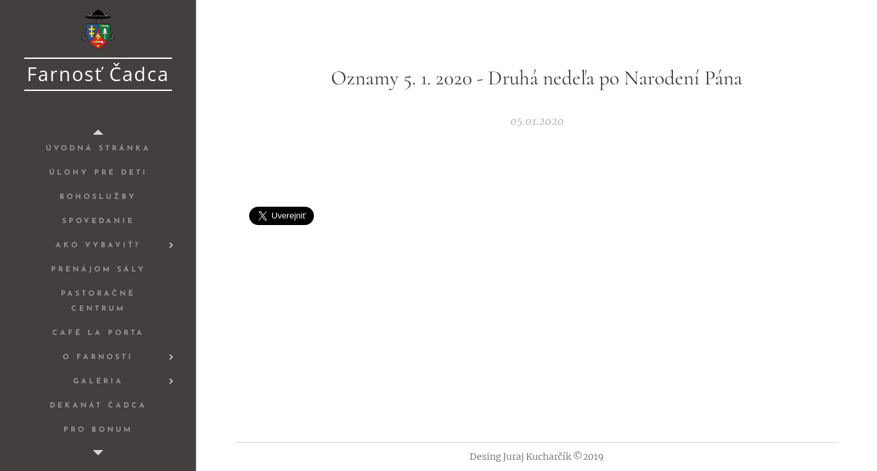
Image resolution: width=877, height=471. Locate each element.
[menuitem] (98, 148)
